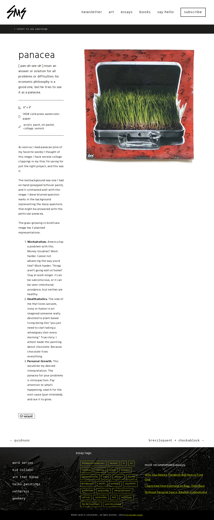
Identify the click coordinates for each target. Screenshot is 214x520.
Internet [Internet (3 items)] (131, 477)
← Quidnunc (20, 440)
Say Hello (165, 12)
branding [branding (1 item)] (86, 470)
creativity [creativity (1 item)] (100, 470)
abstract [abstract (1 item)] (114, 463)
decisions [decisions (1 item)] (125, 470)
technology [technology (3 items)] (126, 497)
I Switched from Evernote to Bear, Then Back (175, 486)
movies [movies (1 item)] (102, 483)
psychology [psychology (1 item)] (103, 490)
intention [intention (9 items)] (118, 477)
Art (111, 12)
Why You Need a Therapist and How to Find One (174, 477)
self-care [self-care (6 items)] (86, 497)
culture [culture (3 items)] (112, 470)
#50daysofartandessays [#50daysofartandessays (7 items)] (93, 463)
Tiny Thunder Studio (134, 515)
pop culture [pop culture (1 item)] (130, 483)
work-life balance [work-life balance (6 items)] (113, 504)
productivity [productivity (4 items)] (87, 490)
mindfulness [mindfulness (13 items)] (88, 483)
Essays (127, 12)
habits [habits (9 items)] (106, 477)
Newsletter (91, 12)
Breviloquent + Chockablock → (176, 440)
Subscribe (193, 12)
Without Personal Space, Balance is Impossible (176, 492)
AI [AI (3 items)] (124, 463)
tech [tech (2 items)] (114, 497)
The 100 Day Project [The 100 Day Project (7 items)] (91, 504)
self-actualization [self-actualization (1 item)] (122, 490)
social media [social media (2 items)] (101, 497)
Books (145, 12)
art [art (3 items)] (131, 463)
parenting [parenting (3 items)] (115, 483)
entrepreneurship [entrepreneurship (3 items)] (90, 477)
